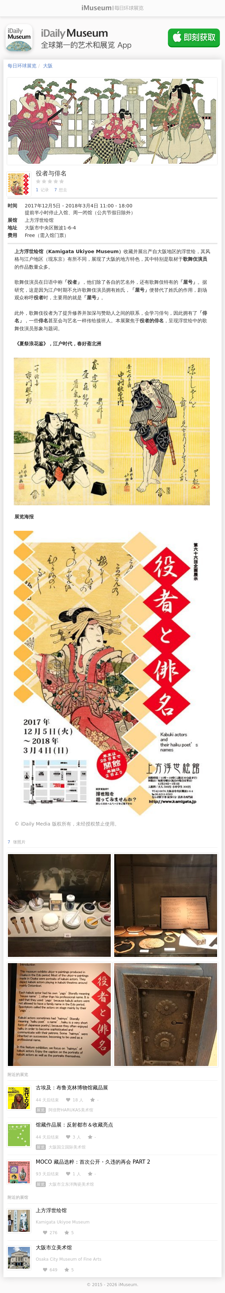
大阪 (48, 65)
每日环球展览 (22, 65)
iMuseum (127, 1284)
